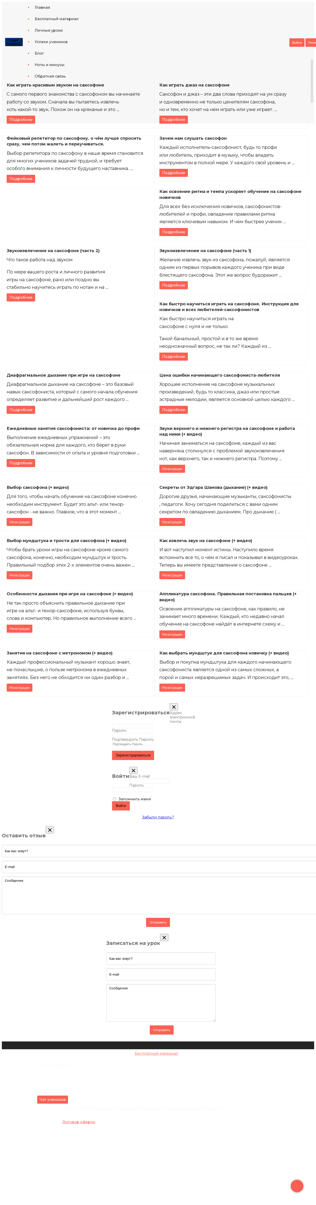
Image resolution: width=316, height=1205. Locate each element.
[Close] (174, 706)
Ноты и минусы (50, 65)
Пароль (119, 730)
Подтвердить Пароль (133, 739)
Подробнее (20, 119)
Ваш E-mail (139, 776)
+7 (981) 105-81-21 (51, 1075)
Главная (42, 7)
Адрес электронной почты (182, 717)
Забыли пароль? (158, 817)
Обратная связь (50, 76)
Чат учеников (53, 1099)
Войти (297, 43)
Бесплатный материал (57, 19)
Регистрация (172, 469)
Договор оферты (78, 1122)
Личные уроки (49, 30)
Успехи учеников (51, 42)
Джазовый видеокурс (156, 1062)
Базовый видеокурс (156, 1058)
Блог (39, 53)
